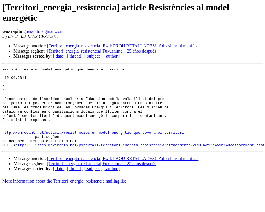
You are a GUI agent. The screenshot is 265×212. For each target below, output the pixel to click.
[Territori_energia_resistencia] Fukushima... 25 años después (101, 51)
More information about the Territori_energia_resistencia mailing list (64, 197)
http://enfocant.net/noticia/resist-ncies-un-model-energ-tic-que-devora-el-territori (93, 145)
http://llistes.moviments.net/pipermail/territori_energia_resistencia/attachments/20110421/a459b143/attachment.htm (139, 160)
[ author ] (112, 56)
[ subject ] (93, 56)
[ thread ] (75, 56)
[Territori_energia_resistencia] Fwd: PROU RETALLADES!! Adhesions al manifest (122, 46)
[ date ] (59, 56)
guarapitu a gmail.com (43, 31)
